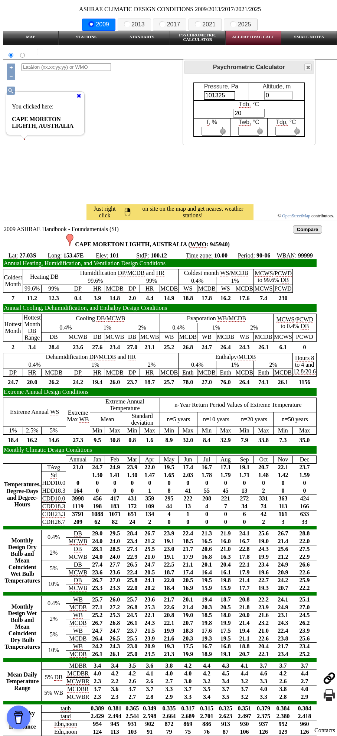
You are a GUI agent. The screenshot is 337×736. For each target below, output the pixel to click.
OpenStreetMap (296, 215)
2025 (240, 24)
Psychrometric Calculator (197, 37)
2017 (169, 24)
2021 (205, 24)
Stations (86, 37)
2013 (134, 24)
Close (307, 67)
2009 (98, 24)
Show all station (61, 52)
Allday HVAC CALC (253, 37)
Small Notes (309, 37)
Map (30, 37)
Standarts (142, 37)
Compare (307, 229)
